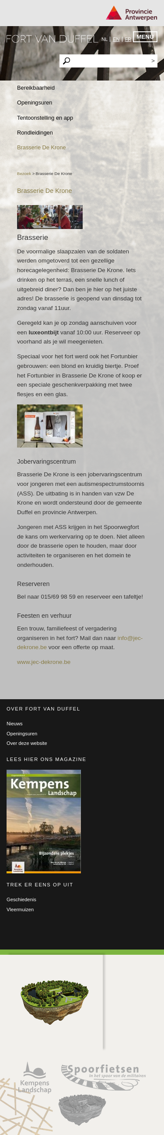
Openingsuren (34, 102)
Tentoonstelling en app (45, 118)
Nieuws (15, 723)
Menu (145, 37)
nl (104, 39)
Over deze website (27, 743)
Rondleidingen (35, 132)
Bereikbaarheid (36, 87)
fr (128, 39)
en (116, 39)
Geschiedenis (21, 899)
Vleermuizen (20, 909)
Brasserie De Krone (41, 147)
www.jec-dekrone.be (43, 662)
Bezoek (24, 173)
